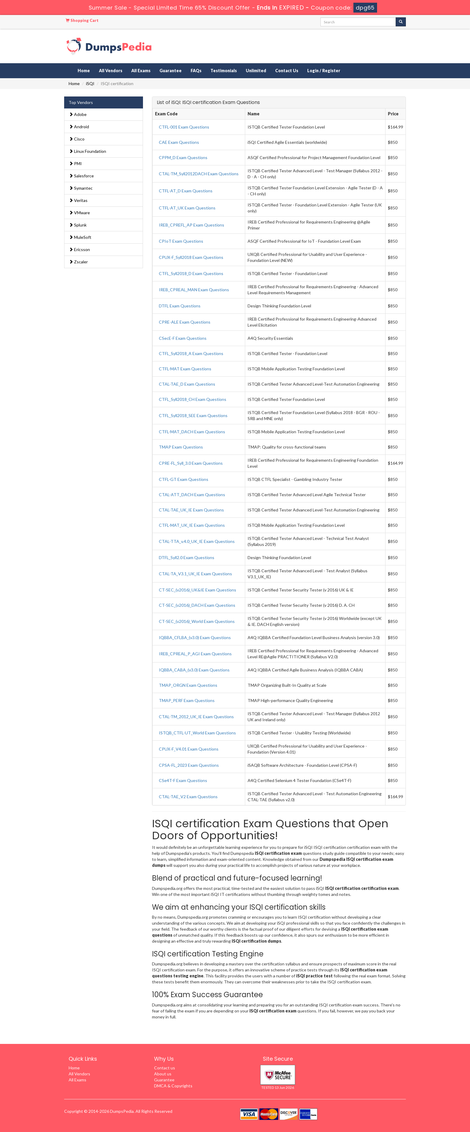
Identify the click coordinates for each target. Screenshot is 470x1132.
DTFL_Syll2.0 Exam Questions (186, 557)
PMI (75, 163)
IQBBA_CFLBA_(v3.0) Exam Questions (195, 637)
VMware (79, 212)
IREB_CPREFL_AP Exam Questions (191, 224)
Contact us (164, 1067)
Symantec (81, 188)
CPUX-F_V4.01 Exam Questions (189, 748)
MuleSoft (80, 237)
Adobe (78, 114)
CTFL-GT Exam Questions (183, 479)
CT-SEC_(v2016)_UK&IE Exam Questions (197, 589)
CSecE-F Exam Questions (183, 338)
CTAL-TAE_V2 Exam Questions (188, 796)
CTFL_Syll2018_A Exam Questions (191, 353)
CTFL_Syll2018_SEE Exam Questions (193, 415)
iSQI (90, 83)
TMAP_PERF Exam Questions (187, 700)
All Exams (140, 70)
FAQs (196, 70)
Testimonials (223, 70)
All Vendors (110, 70)
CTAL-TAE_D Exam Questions (187, 384)
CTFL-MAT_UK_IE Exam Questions (192, 525)
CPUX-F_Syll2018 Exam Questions (191, 257)
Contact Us (286, 70)
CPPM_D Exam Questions (183, 157)
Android (79, 126)
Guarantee (170, 70)
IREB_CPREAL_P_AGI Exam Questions (195, 653)
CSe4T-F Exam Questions (183, 780)
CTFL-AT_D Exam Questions (186, 190)
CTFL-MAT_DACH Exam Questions (192, 431)
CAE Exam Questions (179, 142)
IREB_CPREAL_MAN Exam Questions (194, 289)
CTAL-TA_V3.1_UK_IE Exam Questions (195, 573)
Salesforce (81, 175)
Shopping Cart (82, 20)
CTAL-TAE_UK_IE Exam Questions (191, 509)
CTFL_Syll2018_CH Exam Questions (192, 399)
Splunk (78, 224)
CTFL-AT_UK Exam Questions (187, 207)
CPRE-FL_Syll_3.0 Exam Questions (191, 463)
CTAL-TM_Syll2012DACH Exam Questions (199, 173)
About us (162, 1073)
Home (84, 70)
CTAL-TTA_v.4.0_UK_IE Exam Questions (197, 541)
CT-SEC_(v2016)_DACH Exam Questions (197, 605)
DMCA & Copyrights (173, 1085)
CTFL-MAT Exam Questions (185, 368)
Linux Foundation (87, 151)
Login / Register (323, 70)
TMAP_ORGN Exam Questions (188, 685)
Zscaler (78, 261)
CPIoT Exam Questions (181, 241)
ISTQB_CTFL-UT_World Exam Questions (197, 732)
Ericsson (79, 249)
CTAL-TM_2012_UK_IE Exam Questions (196, 716)
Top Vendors (81, 102)
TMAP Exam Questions (181, 446)
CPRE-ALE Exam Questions (184, 321)
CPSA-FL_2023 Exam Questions (189, 765)
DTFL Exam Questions (180, 305)
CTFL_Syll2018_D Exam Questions (191, 273)
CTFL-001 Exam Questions (184, 126)
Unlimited (256, 70)
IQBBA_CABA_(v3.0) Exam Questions (194, 669)
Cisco (77, 138)
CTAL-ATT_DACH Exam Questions (192, 494)
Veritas (78, 200)
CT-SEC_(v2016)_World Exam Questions (197, 621)
